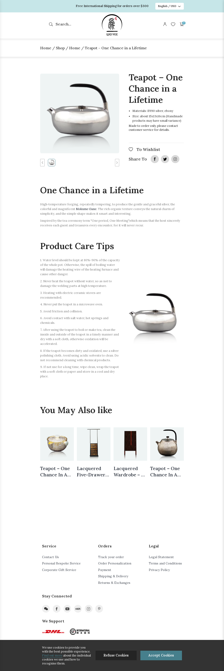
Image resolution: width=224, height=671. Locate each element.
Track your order (111, 557)
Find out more (52, 655)
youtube (67, 609)
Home (45, 48)
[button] (42, 162)
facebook (155, 159)
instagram (175, 159)
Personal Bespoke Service (61, 563)
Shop (60, 48)
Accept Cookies (161, 655)
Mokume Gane (86, 209)
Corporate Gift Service (59, 570)
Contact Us (50, 557)
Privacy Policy (159, 570)
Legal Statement (161, 557)
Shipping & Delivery (113, 576)
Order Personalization (114, 563)
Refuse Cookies (115, 655)
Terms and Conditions (165, 563)
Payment (104, 570)
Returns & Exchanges (114, 583)
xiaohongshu (78, 609)
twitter (165, 159)
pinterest (99, 609)
